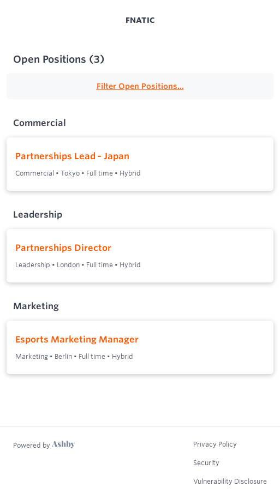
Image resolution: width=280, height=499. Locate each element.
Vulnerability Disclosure (230, 481)
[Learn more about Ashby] (44, 445)
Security (206, 462)
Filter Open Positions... (140, 86)
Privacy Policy (215, 444)
